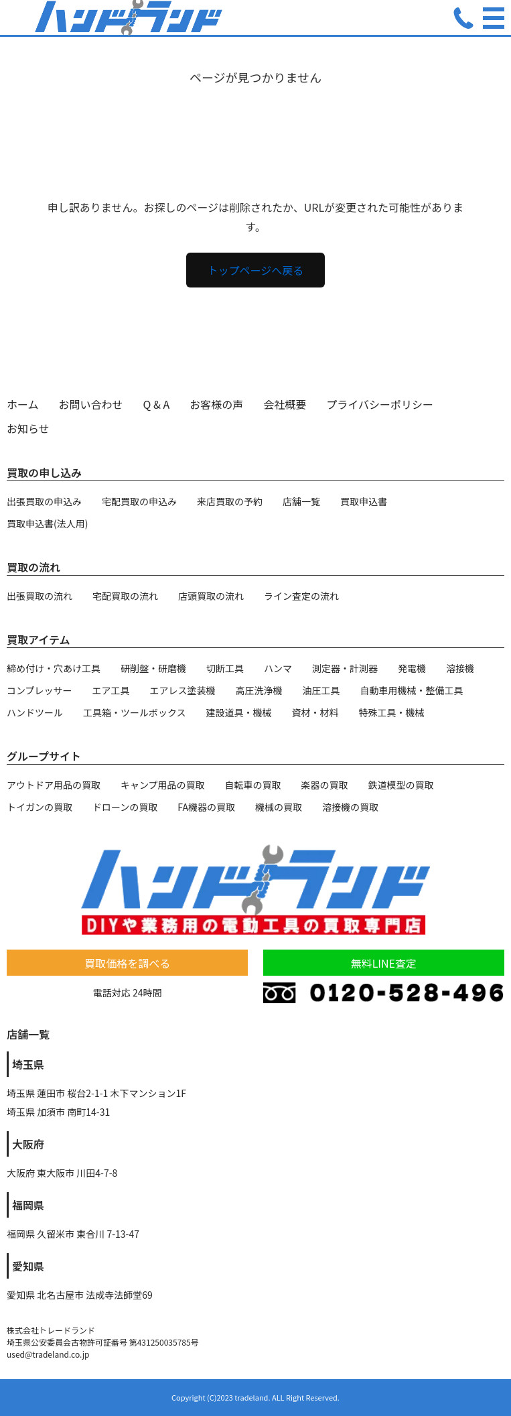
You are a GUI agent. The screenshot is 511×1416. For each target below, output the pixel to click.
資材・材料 (315, 712)
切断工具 (225, 668)
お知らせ (28, 428)
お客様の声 (216, 404)
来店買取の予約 (230, 501)
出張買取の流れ (39, 595)
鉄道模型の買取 (401, 784)
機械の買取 (278, 807)
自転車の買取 (253, 784)
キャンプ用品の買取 (163, 784)
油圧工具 (321, 690)
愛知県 (28, 1266)
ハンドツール (35, 712)
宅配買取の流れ (125, 595)
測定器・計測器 (345, 668)
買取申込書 (363, 501)
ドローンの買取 (124, 807)
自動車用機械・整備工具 (411, 690)
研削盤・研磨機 (153, 668)
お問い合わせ (91, 404)
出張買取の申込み (44, 501)
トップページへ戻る (256, 270)
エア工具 (111, 690)
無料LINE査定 (384, 963)
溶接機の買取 (350, 807)
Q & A (156, 404)
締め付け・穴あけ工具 (53, 668)
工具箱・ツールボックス (134, 712)
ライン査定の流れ (301, 595)
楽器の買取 (324, 784)
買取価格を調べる (127, 963)
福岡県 (28, 1205)
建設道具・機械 (239, 712)
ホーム (23, 404)
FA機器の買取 (206, 807)
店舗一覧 (301, 501)
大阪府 (28, 1144)
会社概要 (284, 404)
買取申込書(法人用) (47, 523)
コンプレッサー (39, 690)
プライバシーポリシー (379, 404)
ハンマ (278, 668)
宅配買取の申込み (139, 501)
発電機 (412, 668)
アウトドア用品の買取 (53, 784)
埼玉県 (28, 1064)
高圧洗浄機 (259, 690)
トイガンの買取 (39, 807)
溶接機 (460, 668)
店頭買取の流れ (211, 595)
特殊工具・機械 (392, 712)
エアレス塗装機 (183, 690)
